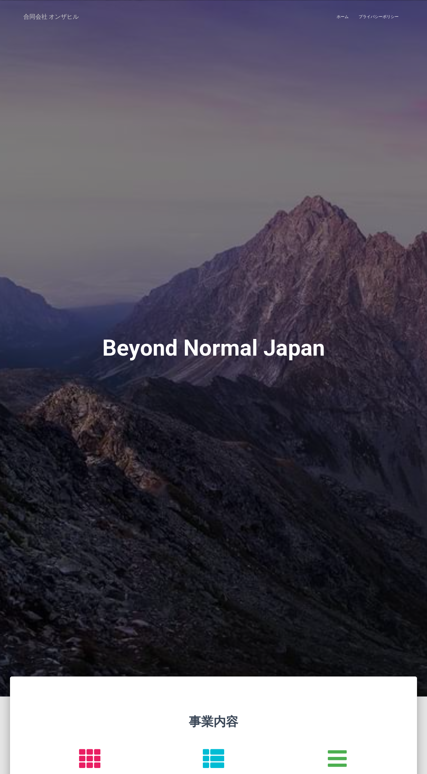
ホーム (343, 16)
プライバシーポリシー (379, 16)
